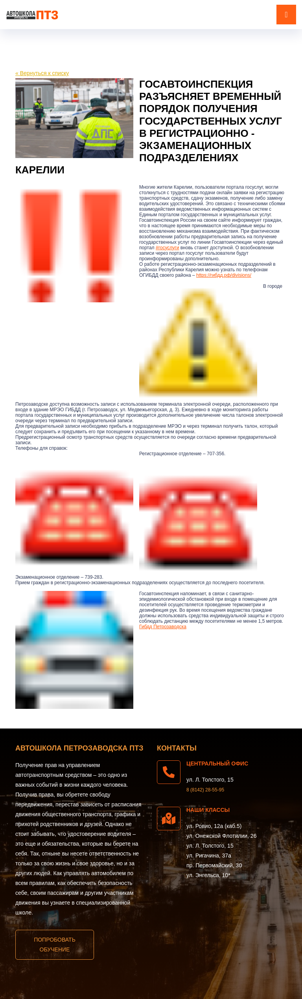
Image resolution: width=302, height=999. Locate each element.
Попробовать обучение (55, 944)
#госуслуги (167, 247)
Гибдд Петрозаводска (162, 626)
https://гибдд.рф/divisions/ (223, 275)
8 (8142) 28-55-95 (205, 790)
